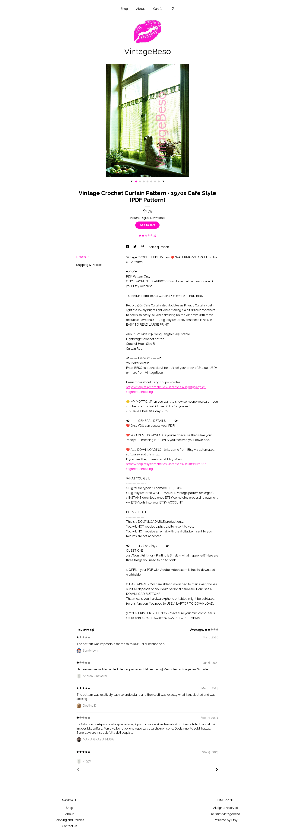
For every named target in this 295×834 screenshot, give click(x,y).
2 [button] (140, 181)
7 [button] (159, 181)
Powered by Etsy (225, 820)
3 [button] (144, 181)
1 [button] (136, 181)
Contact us (69, 826)
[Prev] (78, 770)
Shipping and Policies (69, 820)
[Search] (173, 9)
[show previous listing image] (132, 181)
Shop (124, 9)
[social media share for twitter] (135, 247)
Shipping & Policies (89, 265)
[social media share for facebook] (128, 247)
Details (82, 257)
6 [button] (155, 181)
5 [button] (151, 181)
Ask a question (159, 247)
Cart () (158, 9)
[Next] (216, 770)
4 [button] (147, 181)
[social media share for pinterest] (143, 247)
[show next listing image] (163, 181)
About (140, 9)
